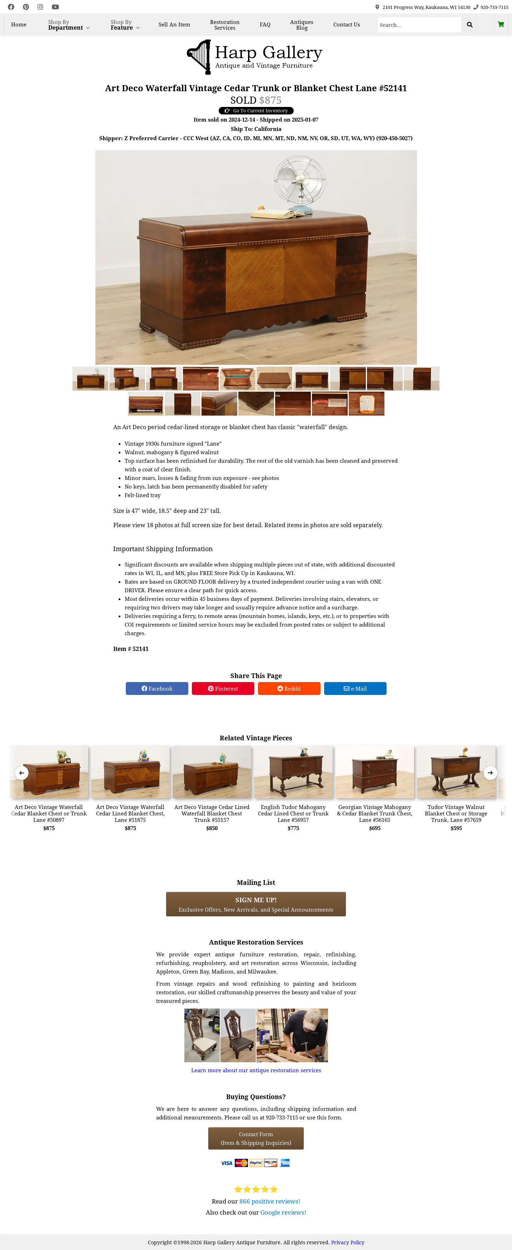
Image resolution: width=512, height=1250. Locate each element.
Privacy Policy (347, 1242)
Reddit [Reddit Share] (289, 688)
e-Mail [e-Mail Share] (355, 688)
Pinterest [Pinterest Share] (223, 688)
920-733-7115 (494, 7)
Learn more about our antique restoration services (256, 1070)
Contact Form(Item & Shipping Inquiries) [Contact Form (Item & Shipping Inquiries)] (256, 1138)
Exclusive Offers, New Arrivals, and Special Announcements (256, 904)
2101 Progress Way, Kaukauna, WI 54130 (426, 7)
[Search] (419, 24)
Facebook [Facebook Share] (157, 688)
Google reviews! (283, 1212)
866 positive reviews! (269, 1201)
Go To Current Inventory (256, 110)
